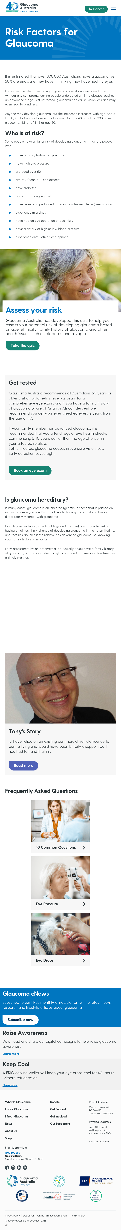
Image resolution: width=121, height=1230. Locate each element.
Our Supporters (60, 1124)
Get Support (58, 1109)
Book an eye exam (30, 471)
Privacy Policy (12, 1215)
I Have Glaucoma (16, 1109)
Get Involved (58, 1116)
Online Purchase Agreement (52, 1215)
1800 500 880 (12, 1153)
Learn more (11, 1053)
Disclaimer (28, 1215)
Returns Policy (78, 1215)
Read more (23, 766)
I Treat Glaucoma (16, 1116)
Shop (8, 1138)
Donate (99, 9)
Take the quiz (23, 346)
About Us (11, 1131)
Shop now (10, 1085)
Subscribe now (21, 1020)
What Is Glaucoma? (18, 1102)
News (8, 1124)
